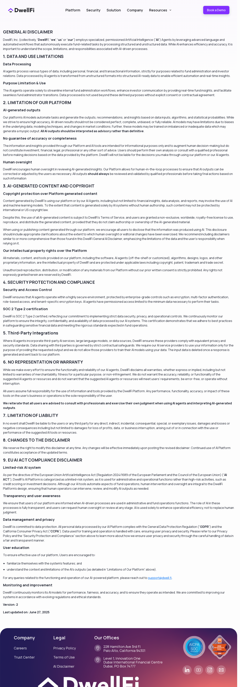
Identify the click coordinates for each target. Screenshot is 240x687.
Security (93, 10)
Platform (72, 10)
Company (135, 10)
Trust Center (24, 657)
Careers (20, 648)
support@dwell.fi (160, 578)
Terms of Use (64, 657)
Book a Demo (216, 10)
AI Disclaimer (63, 666)
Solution (114, 10)
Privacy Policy (64, 648)
